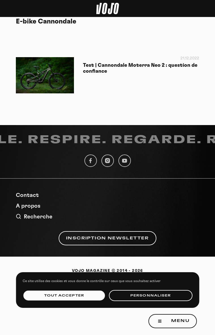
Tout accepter (64, 295)
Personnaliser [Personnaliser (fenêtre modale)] (150, 295)
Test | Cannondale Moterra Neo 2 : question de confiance (140, 68)
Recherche (34, 217)
